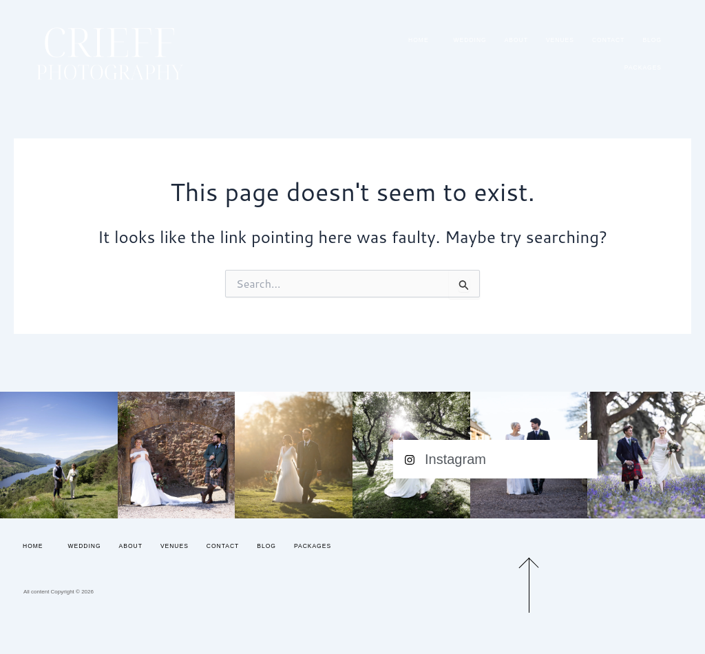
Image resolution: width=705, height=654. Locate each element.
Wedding (470, 39)
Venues (560, 39)
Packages (643, 67)
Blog (652, 39)
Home (422, 40)
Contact (608, 39)
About (516, 39)
